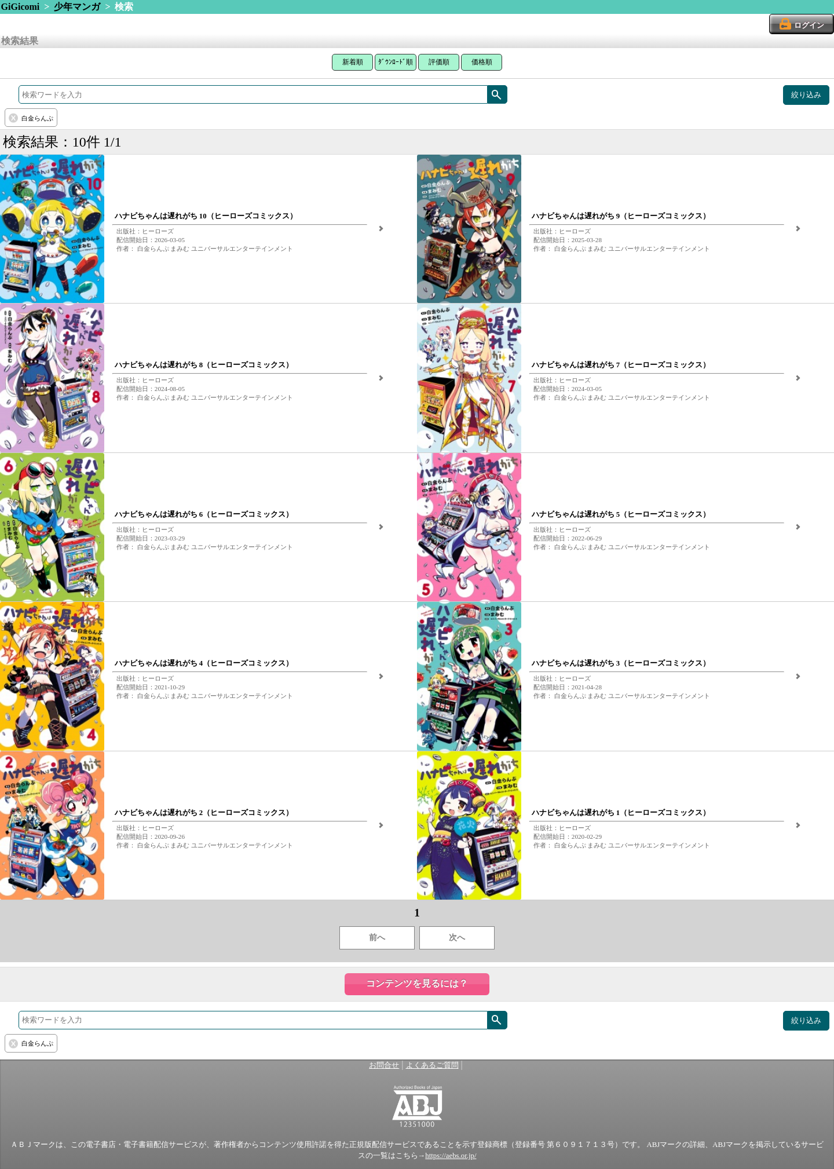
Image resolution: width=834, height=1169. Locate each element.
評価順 (439, 62)
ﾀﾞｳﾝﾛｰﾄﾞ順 (395, 62)
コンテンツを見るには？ (417, 983)
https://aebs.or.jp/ (450, 1156)
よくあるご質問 (432, 1065)
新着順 (352, 62)
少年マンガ (77, 7)
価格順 (481, 62)
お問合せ (384, 1065)
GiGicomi (20, 7)
